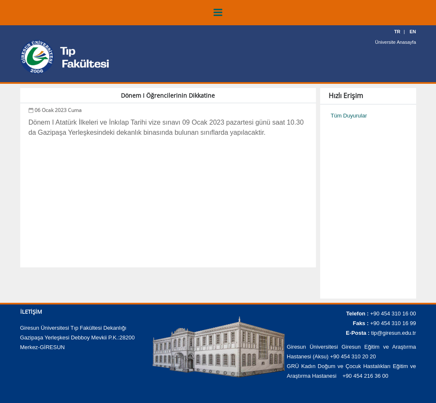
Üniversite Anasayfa (395, 42)
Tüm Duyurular (349, 115)
